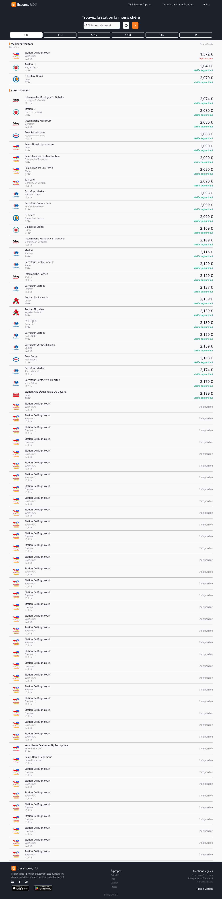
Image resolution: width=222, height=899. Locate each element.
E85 (162, 35)
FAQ (113, 878)
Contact (114, 882)
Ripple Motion (205, 888)
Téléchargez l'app (140, 5)
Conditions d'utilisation (202, 875)
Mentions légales (205, 881)
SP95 (94, 35)
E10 (60, 35)
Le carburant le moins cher (177, 4)
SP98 (128, 35)
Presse (114, 886)
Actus (206, 4)
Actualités (115, 875)
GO (26, 35)
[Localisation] (126, 25)
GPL (195, 35)
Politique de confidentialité (200, 878)
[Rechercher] (135, 25)
